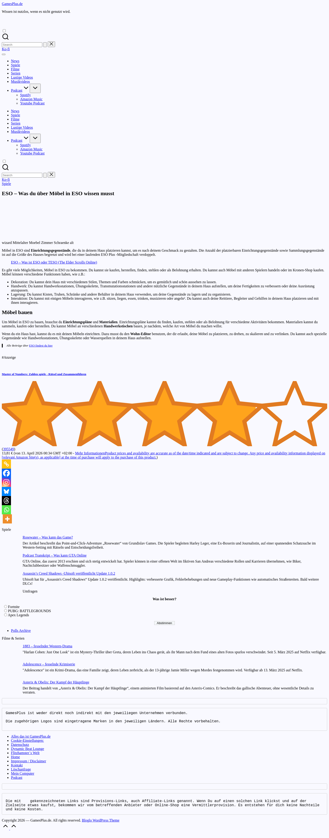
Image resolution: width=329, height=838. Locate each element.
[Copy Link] (6, 464)
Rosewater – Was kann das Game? (48, 537)
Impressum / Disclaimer (28, 765)
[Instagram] (6, 482)
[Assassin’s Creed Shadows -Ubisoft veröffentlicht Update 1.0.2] (10, 580)
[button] (45, 44)
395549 (8, 449)
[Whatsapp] (6, 509)
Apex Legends (18, 615)
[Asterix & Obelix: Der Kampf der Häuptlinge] (10, 689)
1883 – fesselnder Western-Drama (47, 646)
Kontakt (17, 769)
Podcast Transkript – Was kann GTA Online (55, 555)
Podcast (16, 781)
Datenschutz (20, 748)
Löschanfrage (21, 773)
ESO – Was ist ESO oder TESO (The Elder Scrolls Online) (54, 262)
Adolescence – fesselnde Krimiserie (49, 664)
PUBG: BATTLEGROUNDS (29, 611)
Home (15, 761)
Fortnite (14, 607)
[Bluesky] (6, 491)
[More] (7, 518)
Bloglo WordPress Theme (100, 826)
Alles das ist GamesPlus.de (30, 740)
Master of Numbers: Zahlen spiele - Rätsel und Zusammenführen (44, 374)
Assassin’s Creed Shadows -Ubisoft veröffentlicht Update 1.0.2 (69, 573)
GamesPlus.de (12, 4)
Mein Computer (22, 777)
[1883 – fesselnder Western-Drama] (10, 653)
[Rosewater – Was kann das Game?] (10, 544)
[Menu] (3, 54)
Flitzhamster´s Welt (25, 756)
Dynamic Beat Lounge (27, 752)
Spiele (6, 184)
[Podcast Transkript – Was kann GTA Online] (10, 562)
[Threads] (6, 500)
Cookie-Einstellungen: (27, 744)
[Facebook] (6, 473)
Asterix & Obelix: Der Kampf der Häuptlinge (56, 682)
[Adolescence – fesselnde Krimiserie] (10, 671)
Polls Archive (21, 631)
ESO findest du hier (41, 345)
